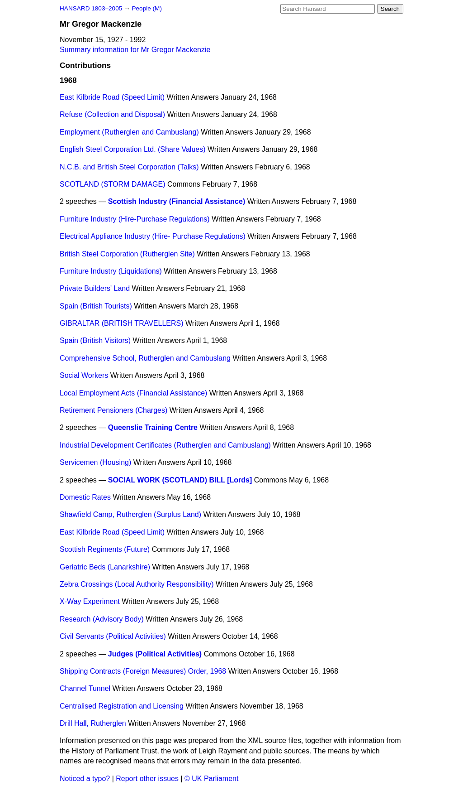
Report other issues (147, 778)
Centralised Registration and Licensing (122, 706)
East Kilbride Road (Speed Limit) (112, 97)
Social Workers (84, 375)
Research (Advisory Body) (102, 619)
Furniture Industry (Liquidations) (111, 271)
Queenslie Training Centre (153, 427)
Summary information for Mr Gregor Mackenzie (135, 49)
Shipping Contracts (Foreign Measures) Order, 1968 (143, 671)
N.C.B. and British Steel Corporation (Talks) (129, 167)
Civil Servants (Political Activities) (113, 636)
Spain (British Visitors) (95, 340)
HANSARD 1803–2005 (91, 8)
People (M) (146, 8)
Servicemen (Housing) (95, 462)
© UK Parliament (211, 778)
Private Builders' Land (95, 288)
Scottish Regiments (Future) (105, 549)
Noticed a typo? (85, 778)
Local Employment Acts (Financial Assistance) (133, 393)
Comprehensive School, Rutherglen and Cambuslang (145, 358)
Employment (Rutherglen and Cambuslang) (129, 132)
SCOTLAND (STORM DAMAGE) (112, 184)
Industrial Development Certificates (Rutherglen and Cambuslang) (165, 445)
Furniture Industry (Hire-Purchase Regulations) (135, 219)
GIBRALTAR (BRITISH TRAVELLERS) (122, 323)
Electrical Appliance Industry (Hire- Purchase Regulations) (153, 236)
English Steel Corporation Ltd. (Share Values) (133, 149)
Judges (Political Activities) (155, 654)
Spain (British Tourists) (96, 306)
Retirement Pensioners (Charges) (113, 410)
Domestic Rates (85, 497)
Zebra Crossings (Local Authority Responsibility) (137, 584)
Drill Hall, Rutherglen (93, 723)
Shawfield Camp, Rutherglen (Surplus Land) (130, 514)
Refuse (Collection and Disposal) (112, 114)
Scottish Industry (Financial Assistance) (176, 201)
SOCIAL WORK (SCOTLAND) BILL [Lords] (180, 480)
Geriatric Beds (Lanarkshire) (105, 567)
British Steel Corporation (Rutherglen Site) (127, 254)
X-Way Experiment (90, 601)
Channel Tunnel (85, 688)
